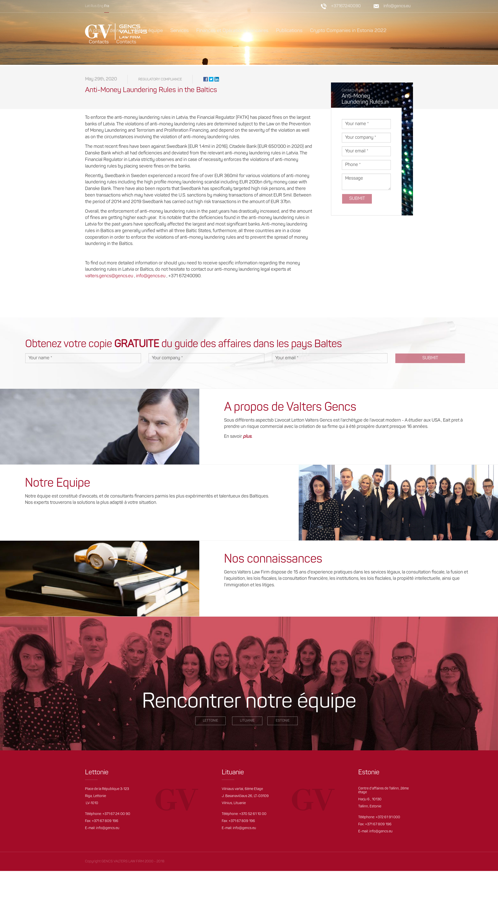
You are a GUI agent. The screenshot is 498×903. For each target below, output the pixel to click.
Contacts (99, 42)
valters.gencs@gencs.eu (109, 277)
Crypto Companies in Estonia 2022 (348, 30)
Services (179, 30)
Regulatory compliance (160, 81)
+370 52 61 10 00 (252, 815)
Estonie (283, 722)
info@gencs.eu (396, 6)
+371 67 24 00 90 (116, 815)
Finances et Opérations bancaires (232, 30)
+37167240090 (346, 6)
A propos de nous (108, 30)
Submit (357, 200)
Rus (94, 6)
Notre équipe (149, 30)
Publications (289, 30)
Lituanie (247, 722)
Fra (106, 6)
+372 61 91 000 (388, 819)
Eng (100, 6)
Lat (87, 6)
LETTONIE (210, 722)
